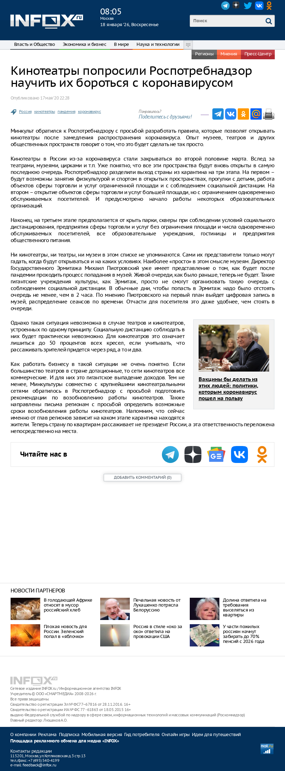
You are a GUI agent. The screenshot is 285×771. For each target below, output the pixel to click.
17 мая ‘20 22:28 (54, 98)
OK (270, 5)
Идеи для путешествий (216, 734)
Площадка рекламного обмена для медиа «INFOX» (64, 741)
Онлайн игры (175, 734)
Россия (25, 111)
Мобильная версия (101, 734)
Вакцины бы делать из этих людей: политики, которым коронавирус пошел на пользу (228, 389)
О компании (23, 734)
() (142, 477)
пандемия (66, 111)
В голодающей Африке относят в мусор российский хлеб (68, 605)
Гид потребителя (141, 734)
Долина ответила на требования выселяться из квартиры (244, 607)
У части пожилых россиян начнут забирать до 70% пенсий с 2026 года (243, 634)
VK (259, 5)
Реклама (47, 734)
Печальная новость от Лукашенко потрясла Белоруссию (156, 605)
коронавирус (89, 111)
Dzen (236, 5)
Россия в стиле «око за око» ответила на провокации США (157, 631)
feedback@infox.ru (39, 765)
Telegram (225, 5)
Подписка (69, 734)
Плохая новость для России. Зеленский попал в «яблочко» (65, 631)
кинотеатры (44, 111)
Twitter (248, 5)
